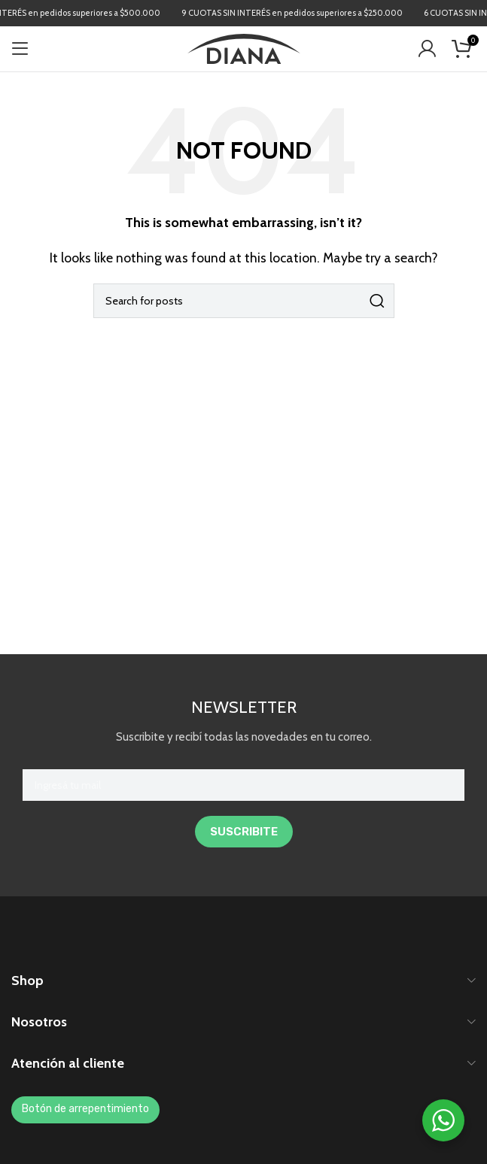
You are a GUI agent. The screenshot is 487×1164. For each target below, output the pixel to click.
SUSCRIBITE (244, 831)
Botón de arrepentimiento (85, 1108)
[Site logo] (243, 48)
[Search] (243, 300)
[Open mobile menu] (20, 49)
